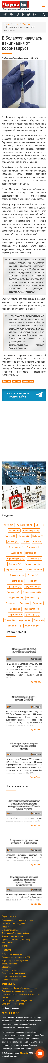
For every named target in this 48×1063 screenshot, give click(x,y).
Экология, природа (10, 980)
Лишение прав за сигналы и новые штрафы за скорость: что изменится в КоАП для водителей (26, 473)
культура (14, 564)
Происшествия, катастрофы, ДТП (16, 957)
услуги (38, 620)
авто (8, 524)
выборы (37, 536)
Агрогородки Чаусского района (15, 933)
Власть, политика (9, 964)
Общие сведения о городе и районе (17, 920)
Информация (7, 942)
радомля (32, 597)
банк (39, 524)
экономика (32, 625)
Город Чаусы (9, 916)
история (31, 552)
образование (34, 569)
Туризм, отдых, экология (12, 936)
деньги (12, 541)
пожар (32, 580)
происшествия (32, 592)
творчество (31, 609)
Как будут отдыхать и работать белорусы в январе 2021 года (26, 497)
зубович (16, 552)
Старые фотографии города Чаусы (17, 1000)
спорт (37, 603)
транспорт (32, 614)
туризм (9, 620)
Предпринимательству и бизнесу (16, 939)
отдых (33, 575)
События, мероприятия (12, 954)
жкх (37, 541)
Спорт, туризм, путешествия (14, 976)
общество (17, 575)
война (24, 536)
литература (32, 564)
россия (11, 603)
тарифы (14, 609)
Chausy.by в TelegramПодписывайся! (24, 395)
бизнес (14, 530)
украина (24, 620)
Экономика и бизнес (10, 970)
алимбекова (24, 524)
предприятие (32, 586)
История (5, 927)
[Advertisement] (24, 428)
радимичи (16, 597)
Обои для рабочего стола (13, 1004)
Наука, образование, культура (15, 960)
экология (14, 625)
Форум (5, 946)
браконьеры (31, 530)
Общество (6, 967)
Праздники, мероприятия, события (17, 991)
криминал (34, 558)
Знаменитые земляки (11, 930)
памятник (17, 580)
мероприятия (14, 569)
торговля (15, 614)
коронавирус (15, 558)
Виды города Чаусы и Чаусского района (19, 988)
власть (10, 536)
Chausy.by (24, 1053)
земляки (33, 547)
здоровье (16, 547)
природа (13, 592)
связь (24, 603)
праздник (14, 586)
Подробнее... (36, 681)
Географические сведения (13, 923)
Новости (6, 949)
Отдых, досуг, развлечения (13, 973)
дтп (25, 541)
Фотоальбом (8, 983)
